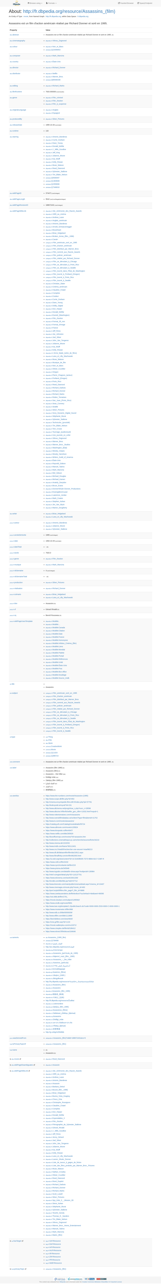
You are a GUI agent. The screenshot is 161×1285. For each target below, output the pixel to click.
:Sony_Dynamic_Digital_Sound (61, 413)
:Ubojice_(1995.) (55, 975)
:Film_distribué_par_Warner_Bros (62, 249)
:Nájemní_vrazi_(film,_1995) (60, 956)
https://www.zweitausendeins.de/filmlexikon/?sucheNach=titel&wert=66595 (75, 894)
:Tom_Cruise (54, 429)
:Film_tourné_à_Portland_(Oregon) (63, 274)
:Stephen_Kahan (55, 501)
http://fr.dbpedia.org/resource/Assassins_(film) (69, 11)
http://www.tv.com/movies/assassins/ (60, 821)
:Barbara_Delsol (55, 1087)
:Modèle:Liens (54, 646)
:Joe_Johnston (54, 334)
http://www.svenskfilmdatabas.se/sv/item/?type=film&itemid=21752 (71, 818)
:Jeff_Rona (53, 331)
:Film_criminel (54, 98)
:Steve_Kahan (54, 1203)
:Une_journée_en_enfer (58, 435)
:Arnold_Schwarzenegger (59, 227)
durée (14, 553)
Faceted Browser (126, 3)
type (12, 737)
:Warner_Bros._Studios (58, 445)
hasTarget (16, 1241)
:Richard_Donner (55, 68)
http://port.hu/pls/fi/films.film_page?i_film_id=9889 (65, 890)
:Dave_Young (54, 143)
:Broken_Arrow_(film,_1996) (60, 236)
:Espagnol (53, 113)
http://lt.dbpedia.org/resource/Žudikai (60, 1001)
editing (14, 86)
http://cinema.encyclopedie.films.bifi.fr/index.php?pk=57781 (69, 802)
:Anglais (52, 110)
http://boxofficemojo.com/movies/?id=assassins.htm (66, 837)
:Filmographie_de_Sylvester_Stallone (63, 1125)
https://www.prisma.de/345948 (57, 868)
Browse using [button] (35, 3)
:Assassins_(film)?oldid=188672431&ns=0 (66, 1038)
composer (15, 56)
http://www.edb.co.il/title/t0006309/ (59, 913)
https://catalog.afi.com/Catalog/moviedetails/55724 (65, 824)
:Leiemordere (54, 1004)
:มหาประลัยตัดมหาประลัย (59, 1023)
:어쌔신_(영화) (55, 997)
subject (14, 693)
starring (14, 137)
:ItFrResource (53, 1254)
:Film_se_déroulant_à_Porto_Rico (62, 265)
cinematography (17, 41)
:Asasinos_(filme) (56, 972)
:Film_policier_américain (58, 255)
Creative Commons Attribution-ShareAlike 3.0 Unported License (102, 1282)
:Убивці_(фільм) (56, 1026)
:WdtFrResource (54, 1263)
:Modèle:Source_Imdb (57, 678)
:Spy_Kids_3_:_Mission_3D (60, 1200)
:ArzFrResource (53, 1250)
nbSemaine (16, 571)
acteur (14, 523)
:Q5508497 (52, 178)
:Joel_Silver (53, 337)
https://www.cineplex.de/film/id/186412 (60, 928)
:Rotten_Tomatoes (56, 397)
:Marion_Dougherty (56, 508)
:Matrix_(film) (54, 1235)
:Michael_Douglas (56, 476)
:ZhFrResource (53, 1257)
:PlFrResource (53, 1260)
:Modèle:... (53, 624)
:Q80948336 (53, 80)
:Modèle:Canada (55, 628)
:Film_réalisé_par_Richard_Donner (63, 258)
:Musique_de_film (56, 362)
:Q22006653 (53, 50)
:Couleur (52, 296)
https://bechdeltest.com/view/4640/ (59, 919)
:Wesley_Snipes (55, 451)
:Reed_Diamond (55, 168)
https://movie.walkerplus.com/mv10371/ (61, 925)
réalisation (16, 588)
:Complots (53, 293)
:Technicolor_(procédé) (58, 422)
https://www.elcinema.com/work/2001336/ (62, 878)
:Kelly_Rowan (54, 162)
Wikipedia (62, 1282)
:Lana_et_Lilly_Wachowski (59, 356)
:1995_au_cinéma (56, 214)
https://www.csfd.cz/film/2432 (57, 862)
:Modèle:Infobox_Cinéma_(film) (61, 643)
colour (13, 47)
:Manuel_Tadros (55, 467)
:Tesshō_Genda (55, 1213)
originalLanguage (18, 110)
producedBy (16, 119)
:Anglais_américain (56, 220)
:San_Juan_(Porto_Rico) (58, 400)
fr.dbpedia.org (83, 16)
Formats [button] (51, 3)
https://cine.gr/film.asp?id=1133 (58, 922)
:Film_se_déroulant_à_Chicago (61, 261)
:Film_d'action (54, 101)
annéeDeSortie (18, 535)
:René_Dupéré (54, 1181)
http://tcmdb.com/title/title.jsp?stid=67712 (61, 881)
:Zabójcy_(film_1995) (57, 1007)
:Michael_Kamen (55, 479)
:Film (49, 740)
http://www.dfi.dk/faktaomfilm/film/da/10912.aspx (64, 853)
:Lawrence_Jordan (56, 495)
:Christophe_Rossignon (58, 1102)
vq (13, 615)
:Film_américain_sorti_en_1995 (61, 243)
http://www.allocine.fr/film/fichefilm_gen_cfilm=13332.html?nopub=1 (72, 811)
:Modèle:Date (54, 634)
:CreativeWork (54, 746)
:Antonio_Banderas (56, 137)
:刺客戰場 (53, 1029)
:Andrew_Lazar (55, 217)
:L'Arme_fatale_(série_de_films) (61, 353)
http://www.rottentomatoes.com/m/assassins (63, 815)
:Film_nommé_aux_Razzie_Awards (63, 252)
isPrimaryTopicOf (18, 1044)
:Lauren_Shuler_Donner (58, 1159)
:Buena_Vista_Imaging (58, 1096)
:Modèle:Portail (55, 656)
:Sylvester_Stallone (56, 171)
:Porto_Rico (53, 381)
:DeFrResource (53, 1244)
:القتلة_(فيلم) (54, 944)
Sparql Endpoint (144, 3)
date (14, 541)
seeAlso (14, 796)
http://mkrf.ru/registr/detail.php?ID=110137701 (64, 875)
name (13, 1050)
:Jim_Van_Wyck (55, 505)
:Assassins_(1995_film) (56, 937)
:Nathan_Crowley (56, 1172)
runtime (14, 131)
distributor (15, 73)
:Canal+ (52, 239)
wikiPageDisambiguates (22, 1065)
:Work (49, 743)
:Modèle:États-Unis (56, 665)
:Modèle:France (55, 637)
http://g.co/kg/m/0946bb (55, 1032)
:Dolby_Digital (54, 306)
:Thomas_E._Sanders (57, 1216)
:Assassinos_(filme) (57, 1010)
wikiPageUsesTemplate (21, 621)
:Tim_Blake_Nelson (56, 175)
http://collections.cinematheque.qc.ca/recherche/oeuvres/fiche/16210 (72, 840)
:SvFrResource (53, 1241)
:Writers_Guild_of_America (59, 457)
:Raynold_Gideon (56, 464)
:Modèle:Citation (55, 631)
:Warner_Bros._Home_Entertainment (63, 1226)
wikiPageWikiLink (18, 211)
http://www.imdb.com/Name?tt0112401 (61, 846)
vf (13, 609)
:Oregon (52, 372)
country (14, 62)
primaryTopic (18, 1269)
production (16, 582)
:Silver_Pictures (55, 119)
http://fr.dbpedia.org (53, 16)
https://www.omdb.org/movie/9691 (59, 903)
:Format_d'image (55, 325)
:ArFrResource (53, 1247)
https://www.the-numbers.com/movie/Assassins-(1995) (67, 796)
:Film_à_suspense (56, 104)
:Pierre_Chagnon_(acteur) (59, 375)
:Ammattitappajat (55, 969)
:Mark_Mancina (55, 56)
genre (13, 98)
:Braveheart (53, 230)
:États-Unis (53, 62)
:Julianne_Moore (55, 156)
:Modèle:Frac (54, 669)
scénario (15, 594)
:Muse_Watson (55, 165)
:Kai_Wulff (53, 159)
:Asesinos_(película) (57, 963)
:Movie (51, 749)
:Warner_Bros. (54, 77)
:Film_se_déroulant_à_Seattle (61, 268)
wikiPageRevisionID (19, 205)
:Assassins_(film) (56, 985)
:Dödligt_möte (54, 1019)
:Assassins (53, 988)
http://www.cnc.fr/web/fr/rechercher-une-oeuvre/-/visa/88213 (69, 849)
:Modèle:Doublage (56, 675)
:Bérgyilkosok (54, 978)
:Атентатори (54, 950)
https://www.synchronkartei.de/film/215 (61, 865)
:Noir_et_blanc (54, 47)
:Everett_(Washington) (57, 315)
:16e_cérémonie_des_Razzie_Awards (64, 211)
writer (13, 514)
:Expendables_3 (55, 1118)
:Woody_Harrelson (56, 454)
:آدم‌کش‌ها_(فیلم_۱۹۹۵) (58, 966)
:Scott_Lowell (54, 1194)
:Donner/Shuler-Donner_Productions (63, 489)
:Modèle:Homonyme (57, 640)
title (12, 684)
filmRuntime (16, 92)
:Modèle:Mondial (55, 650)
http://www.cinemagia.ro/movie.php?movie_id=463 (65, 887)
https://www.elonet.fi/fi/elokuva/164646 (61, 931)
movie (26, 16)
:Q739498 (52, 941)
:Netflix (51, 73)
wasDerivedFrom (18, 1038)
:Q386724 (52, 756)
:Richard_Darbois (56, 388)
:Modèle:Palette (55, 653)
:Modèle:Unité (54, 662)
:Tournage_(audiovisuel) (58, 432)
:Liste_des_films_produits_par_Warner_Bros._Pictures (70, 1166)
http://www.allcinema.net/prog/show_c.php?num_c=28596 (68, 808)
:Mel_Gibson (54, 473)
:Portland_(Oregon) (56, 378)
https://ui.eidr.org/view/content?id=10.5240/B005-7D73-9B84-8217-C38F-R (75, 859)
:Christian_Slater (55, 284)
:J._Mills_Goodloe (56, 149)
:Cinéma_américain (56, 287)
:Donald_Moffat (55, 146)
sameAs (14, 937)
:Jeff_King (53, 153)
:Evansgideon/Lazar (57, 492)
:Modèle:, (52, 621)
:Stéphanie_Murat (56, 416)
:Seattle (52, 407)
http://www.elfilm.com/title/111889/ (59, 916)
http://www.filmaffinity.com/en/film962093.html (63, 856)
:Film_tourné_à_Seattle (58, 280)
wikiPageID (15, 193)
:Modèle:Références (57, 659)
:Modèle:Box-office (56, 672)
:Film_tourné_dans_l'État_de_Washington (65, 271)
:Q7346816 (52, 187)
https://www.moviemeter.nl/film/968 (59, 909)
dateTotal (16, 547)
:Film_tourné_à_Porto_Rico (60, 277)
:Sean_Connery (55, 404)
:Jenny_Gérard (55, 1137)
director (14, 68)
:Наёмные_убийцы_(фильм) (60, 1013)
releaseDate (16, 125)
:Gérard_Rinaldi (55, 1128)
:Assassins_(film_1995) (58, 991)
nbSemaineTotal (18, 577)
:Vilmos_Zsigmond (56, 41)
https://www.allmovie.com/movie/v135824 (62, 827)
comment (15, 762)
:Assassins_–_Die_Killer (59, 959)
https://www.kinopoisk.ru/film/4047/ (59, 830)
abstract (14, 35)
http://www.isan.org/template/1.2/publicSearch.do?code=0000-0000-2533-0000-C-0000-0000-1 (82, 906)
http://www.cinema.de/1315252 (58, 843)
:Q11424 (51, 753)
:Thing (49, 737)
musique (15, 565)
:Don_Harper (54, 309)
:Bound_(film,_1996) (57, 1090)
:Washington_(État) (56, 448)
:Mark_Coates (54, 498)
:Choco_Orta (54, 1099)
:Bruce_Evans (54, 486)
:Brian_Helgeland (56, 233)
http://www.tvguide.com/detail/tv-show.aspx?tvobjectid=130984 (70, 871)
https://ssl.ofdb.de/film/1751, (57, 897)
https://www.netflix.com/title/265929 (59, 834)
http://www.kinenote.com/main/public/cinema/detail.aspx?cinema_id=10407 (75, 884)
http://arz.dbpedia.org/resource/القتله (60, 947)
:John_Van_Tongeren (57, 340)
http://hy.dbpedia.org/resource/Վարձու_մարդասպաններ (70, 982)
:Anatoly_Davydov (56, 482)
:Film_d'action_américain (59, 246)
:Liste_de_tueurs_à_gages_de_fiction (63, 1162)
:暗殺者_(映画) (55, 994)
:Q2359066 (52, 184)
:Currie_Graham (55, 140)
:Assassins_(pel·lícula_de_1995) (62, 953)
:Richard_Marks (55, 86)
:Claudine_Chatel (56, 290)
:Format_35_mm (55, 321)
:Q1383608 (52, 181)
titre (13, 603)
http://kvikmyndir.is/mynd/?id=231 (59, 805)
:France (52, 328)
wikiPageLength (17, 199)
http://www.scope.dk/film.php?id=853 (60, 799)
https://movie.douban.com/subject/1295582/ (63, 900)
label (13, 768)
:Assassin (52, 1065)
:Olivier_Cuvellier (55, 369)
